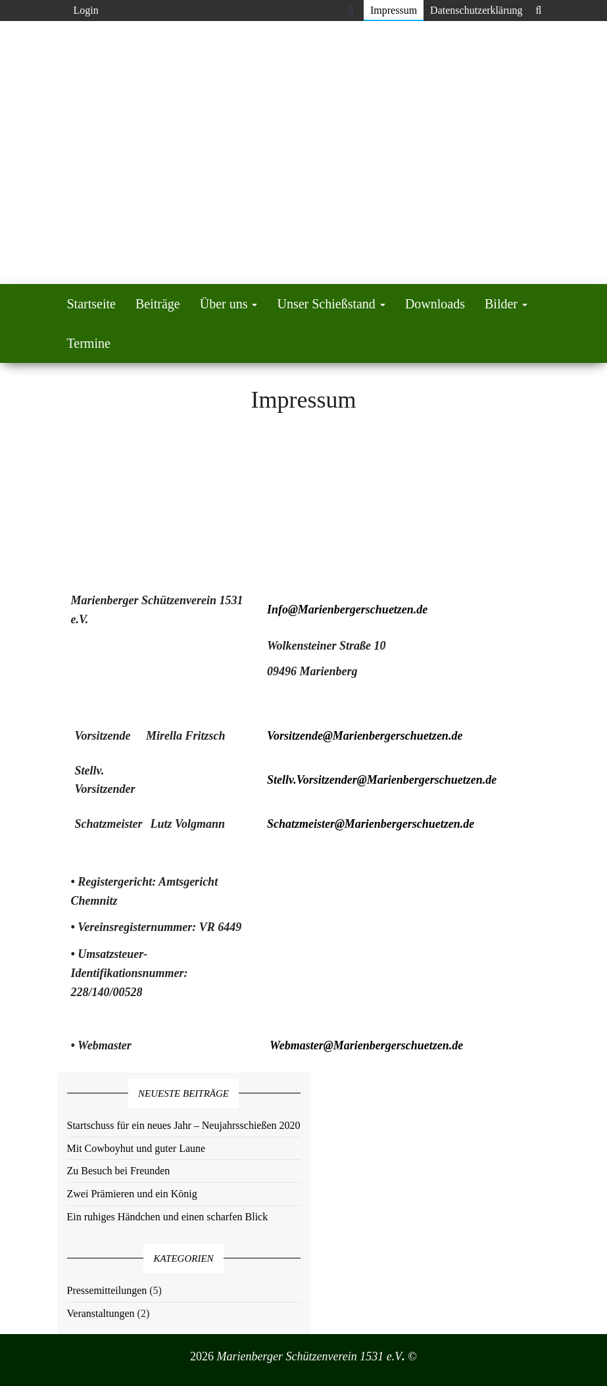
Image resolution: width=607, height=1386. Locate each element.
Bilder (506, 304)
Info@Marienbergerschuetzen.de (347, 609)
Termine (88, 343)
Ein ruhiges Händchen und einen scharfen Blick (167, 1216)
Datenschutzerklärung (476, 10)
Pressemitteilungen (107, 1290)
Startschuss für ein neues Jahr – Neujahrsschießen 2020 (184, 1125)
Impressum (393, 10)
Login (86, 10)
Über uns (229, 304)
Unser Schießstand (331, 304)
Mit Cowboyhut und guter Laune (136, 1148)
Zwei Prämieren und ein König (132, 1193)
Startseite (91, 304)
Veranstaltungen (101, 1313)
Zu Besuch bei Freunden (118, 1170)
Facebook (353, 10)
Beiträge (157, 304)
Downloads (435, 304)
